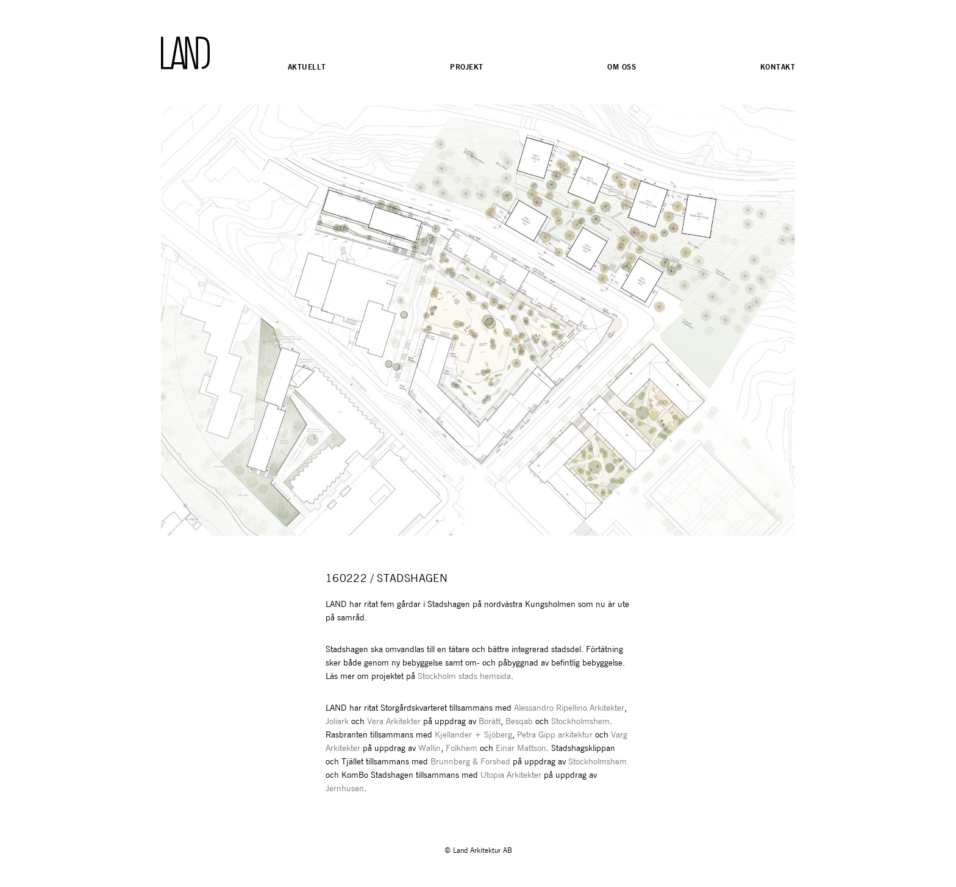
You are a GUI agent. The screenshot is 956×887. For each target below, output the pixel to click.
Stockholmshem (580, 721)
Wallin (429, 748)
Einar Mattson (521, 748)
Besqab (519, 721)
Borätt (490, 721)
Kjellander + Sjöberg (473, 735)
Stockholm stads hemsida (464, 676)
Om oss (621, 66)
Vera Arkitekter (394, 721)
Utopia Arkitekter (512, 775)
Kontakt (777, 66)
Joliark (337, 721)
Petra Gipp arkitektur (555, 735)
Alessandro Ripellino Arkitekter (569, 708)
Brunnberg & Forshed (470, 762)
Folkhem (461, 748)
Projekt (466, 66)
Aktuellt (307, 66)
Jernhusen (345, 789)
